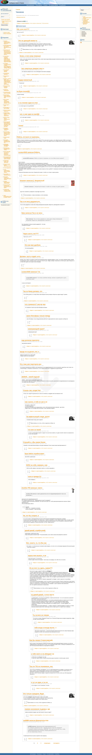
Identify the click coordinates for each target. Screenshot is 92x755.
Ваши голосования (7, 33)
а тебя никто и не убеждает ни (42, 654)
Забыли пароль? (5, 23)
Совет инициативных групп (87, 17)
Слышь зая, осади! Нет (32, 390)
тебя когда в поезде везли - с (45, 628)
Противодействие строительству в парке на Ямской (7, 158)
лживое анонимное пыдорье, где (37, 709)
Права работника (86, 22)
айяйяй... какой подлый (30, 377)
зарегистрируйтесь (25, 23)
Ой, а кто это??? (23, 29)
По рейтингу (62, 5)
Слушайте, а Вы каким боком (34, 442)
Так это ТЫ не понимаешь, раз (41, 666)
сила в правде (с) (34, 476)
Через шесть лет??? (30, 234)
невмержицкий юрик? (36, 329)
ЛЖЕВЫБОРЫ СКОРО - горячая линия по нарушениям (7, 114)
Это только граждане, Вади (33, 694)
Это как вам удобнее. (33, 245)
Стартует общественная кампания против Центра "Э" (7, 42)
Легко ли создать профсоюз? (7, 111)
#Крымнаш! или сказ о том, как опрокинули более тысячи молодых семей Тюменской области (7, 52)
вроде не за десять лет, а (29, 352)
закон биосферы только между (38, 316)
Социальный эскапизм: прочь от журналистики (7, 190)
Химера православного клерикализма (7, 182)
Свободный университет (85, 21)
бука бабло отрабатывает (34, 454)
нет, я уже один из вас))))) (29, 114)
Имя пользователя (5, 13)
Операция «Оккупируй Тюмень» (6, 129)
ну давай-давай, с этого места (42, 595)
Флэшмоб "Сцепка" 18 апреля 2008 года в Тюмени (7, 178)
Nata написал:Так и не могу (32, 213)
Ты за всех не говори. (41, 615)
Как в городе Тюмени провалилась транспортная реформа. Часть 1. (7, 101)
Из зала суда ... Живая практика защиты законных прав (7, 96)
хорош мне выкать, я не (37, 555)
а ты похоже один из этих (28, 103)
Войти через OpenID (6, 19)
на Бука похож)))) (23, 91)
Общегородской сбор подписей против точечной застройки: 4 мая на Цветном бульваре (7, 124)
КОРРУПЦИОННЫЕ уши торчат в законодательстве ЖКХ (7, 47)
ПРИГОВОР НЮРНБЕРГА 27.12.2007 (6, 145)
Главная (18, 9)
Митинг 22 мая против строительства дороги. (7, 119)
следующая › (47, 743)
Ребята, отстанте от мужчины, (28, 137)
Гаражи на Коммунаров (6, 90)
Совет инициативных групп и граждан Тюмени (7, 171)
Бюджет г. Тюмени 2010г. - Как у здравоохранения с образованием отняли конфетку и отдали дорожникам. (7, 81)
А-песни (84, 18)
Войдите (18, 23)
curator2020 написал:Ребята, (29, 152)
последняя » (56, 743)
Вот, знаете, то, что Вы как (36, 543)
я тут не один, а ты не (39, 682)
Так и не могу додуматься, (30, 201)
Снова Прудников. (7, 167)
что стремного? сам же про (35, 304)
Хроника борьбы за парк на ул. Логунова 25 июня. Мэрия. (7, 186)
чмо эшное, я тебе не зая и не (36, 402)
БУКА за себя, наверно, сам (36, 465)
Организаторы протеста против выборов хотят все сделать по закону (7, 133)
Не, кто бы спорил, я (31, 516)
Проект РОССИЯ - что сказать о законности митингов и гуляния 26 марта (7, 153)
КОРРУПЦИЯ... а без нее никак (7, 108)
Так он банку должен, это (32, 291)
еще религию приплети (30, 340)
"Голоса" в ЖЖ (86, 19)
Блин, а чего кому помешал (30, 56)
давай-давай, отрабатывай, (35, 530)
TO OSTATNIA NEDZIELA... (6, 74)
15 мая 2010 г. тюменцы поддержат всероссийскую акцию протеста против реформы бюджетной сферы (7, 59)
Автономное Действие (85, 23)
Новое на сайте (7, 32)
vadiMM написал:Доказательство (35, 720)
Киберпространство (20, 17)
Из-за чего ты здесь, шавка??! (41, 568)
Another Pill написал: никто (32, 488)
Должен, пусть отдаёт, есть (30, 256)
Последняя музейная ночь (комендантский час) (7, 141)
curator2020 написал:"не (31, 272)
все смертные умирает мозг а (33, 68)
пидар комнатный (25, 80)
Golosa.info (13, 1)
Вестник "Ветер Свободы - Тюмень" (7, 86)
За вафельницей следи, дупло (38, 416)
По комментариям (53, 5)
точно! (20, 125)
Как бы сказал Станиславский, (41, 640)
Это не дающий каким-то (27, 41)
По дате (46, 5)
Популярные (39, 5)
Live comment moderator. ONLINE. (6, 70)
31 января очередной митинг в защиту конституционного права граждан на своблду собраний (7, 65)
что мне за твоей (34, 430)
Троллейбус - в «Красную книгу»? (7, 174)
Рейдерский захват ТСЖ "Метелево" (6, 161)
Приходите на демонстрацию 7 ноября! (7, 149)
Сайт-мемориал (30, 5)
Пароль (2, 16)
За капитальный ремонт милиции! (7, 93)
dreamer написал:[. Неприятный (32, 180)
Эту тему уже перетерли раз (30, 364)
